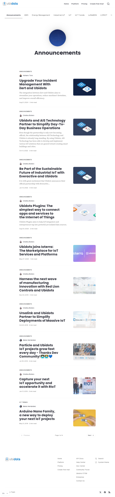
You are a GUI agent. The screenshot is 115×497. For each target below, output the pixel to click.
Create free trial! (97, 4)
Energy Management (41, 15)
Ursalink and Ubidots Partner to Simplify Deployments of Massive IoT (42, 317)
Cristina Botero (28, 115)
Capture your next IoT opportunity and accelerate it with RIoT (37, 383)
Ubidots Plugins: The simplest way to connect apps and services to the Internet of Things (39, 211)
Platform (75, 4)
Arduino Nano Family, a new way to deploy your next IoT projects (37, 415)
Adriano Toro (28, 75)
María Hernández (29, 340)
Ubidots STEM (81, 473)
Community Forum (83, 470)
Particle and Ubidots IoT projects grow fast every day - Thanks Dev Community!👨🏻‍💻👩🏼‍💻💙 (38, 351)
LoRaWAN (92, 15)
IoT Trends (80, 15)
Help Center (80, 462)
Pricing (84, 4)
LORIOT (103, 15)
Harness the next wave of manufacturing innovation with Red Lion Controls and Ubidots (39, 285)
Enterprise (80, 477)
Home (66, 4)
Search (99, 459)
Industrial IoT (59, 15)
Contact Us (80, 481)
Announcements (14, 15)
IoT (70, 15)
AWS (26, 15)
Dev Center (80, 466)
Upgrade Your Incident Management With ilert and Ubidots (38, 84)
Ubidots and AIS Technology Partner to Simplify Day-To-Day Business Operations (42, 124)
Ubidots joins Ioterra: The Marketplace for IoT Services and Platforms (38, 251)
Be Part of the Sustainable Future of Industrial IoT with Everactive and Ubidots (41, 172)
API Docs (79, 458)
